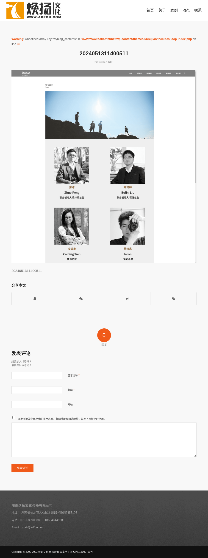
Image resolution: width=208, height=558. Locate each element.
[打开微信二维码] (81, 298)
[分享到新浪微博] (127, 298)
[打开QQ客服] (35, 298)
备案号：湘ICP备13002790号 (76, 551)
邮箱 (71, 390)
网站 (70, 404)
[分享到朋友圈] (173, 298)
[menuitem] (150, 10)
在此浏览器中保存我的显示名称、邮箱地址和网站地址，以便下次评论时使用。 (62, 418)
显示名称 (74, 375)
